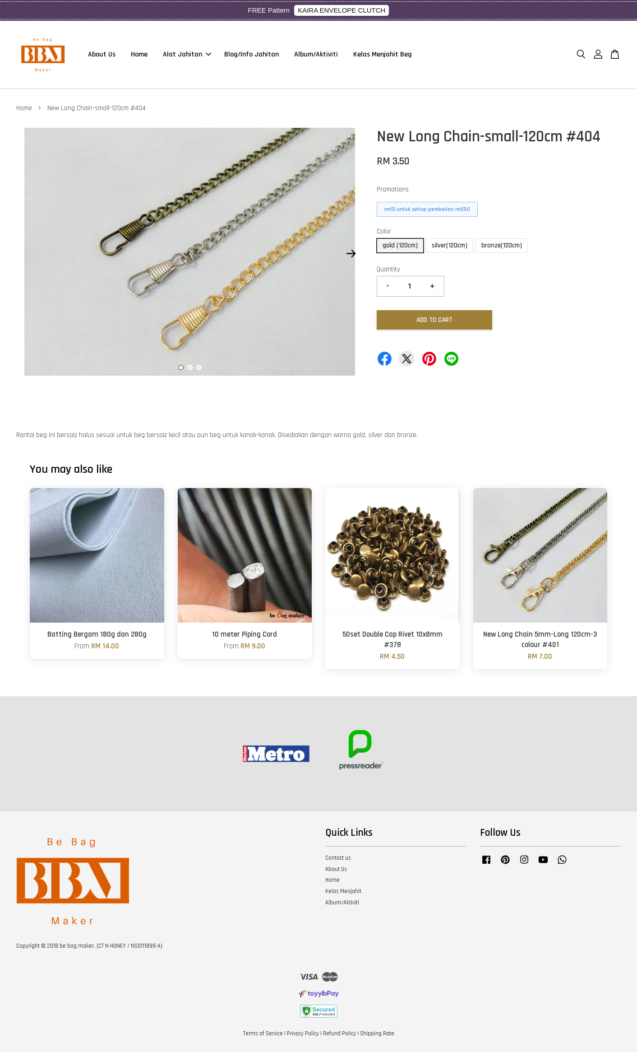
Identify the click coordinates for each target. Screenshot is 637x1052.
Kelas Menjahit (343, 891)
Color (384, 231)
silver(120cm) (449, 245)
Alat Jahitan (187, 54)
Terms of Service (263, 1033)
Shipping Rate (377, 1033)
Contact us (338, 857)
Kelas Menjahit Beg (382, 54)
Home (139, 54)
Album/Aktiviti (316, 54)
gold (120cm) (400, 245)
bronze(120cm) (501, 245)
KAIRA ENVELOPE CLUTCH (341, 10)
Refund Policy (339, 1033)
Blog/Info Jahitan (251, 54)
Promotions (393, 189)
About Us (101, 54)
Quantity (388, 269)
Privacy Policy (303, 1033)
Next (351, 253)
